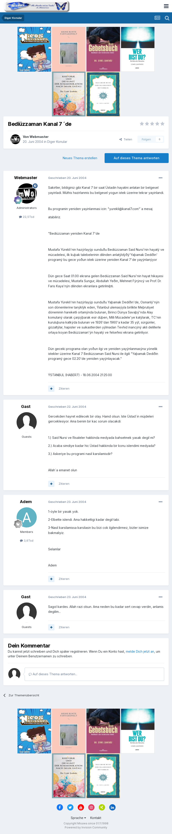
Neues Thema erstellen (80, 158)
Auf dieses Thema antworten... (53, 674)
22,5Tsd (26, 217)
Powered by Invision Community (86, 827)
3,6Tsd (26, 540)
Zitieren (64, 388)
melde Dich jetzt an (140, 651)
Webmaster (39, 137)
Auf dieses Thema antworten (136, 158)
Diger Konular (57, 142)
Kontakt (95, 818)
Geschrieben (67, 178)
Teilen (125, 139)
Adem (26, 501)
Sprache (78, 818)
